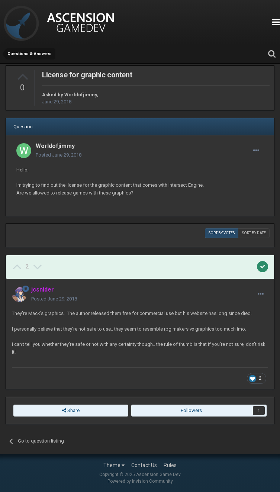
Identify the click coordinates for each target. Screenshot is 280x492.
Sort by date (254, 233)
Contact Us (144, 465)
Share (71, 410)
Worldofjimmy (80, 94)
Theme (114, 465)
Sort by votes (222, 233)
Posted (58, 155)
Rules (170, 465)
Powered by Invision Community (140, 481)
